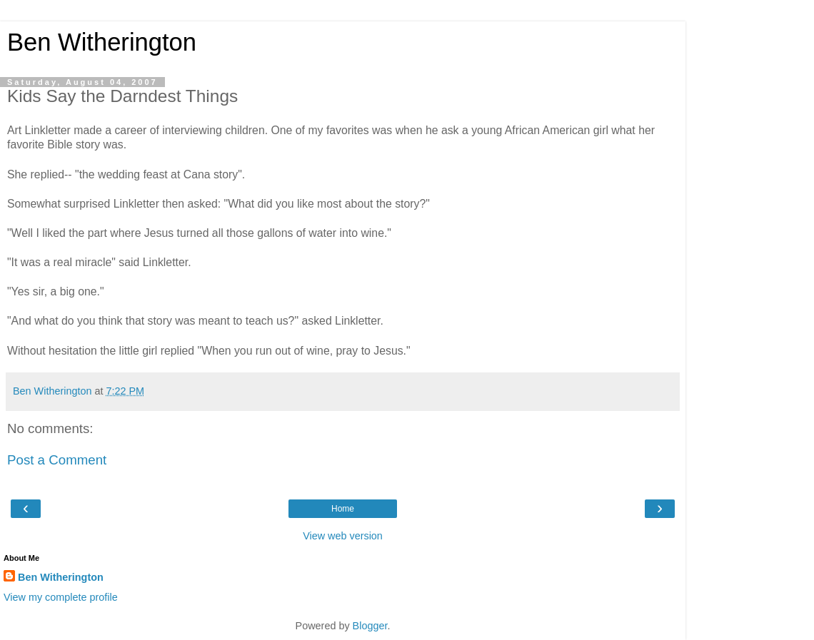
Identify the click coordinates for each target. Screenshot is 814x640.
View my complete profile (61, 597)
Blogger (370, 625)
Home (342, 509)
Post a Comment (56, 459)
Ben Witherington (101, 42)
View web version (343, 536)
